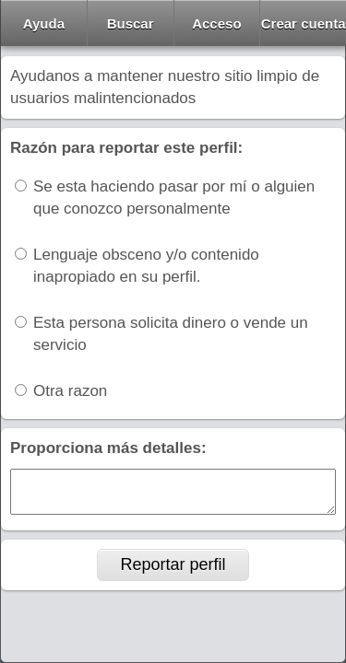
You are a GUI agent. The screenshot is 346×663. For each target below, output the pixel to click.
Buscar (130, 23)
